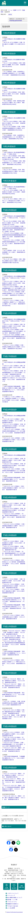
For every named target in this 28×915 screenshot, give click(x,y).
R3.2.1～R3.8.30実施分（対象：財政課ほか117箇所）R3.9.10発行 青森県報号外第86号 (13, 157)
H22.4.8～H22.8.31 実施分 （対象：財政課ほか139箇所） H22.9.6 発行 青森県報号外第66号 (14, 632)
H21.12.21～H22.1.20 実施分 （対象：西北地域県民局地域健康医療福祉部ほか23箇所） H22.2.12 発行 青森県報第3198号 (13, 643)
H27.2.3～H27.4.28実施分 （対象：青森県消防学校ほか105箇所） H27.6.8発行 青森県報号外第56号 (13, 425)
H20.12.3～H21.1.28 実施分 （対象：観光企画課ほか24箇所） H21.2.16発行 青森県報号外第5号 (13, 734)
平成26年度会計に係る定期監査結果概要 (13, 416)
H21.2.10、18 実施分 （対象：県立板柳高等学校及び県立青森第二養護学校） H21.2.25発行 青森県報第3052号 (13, 703)
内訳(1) (13, 218)
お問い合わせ (7, 826)
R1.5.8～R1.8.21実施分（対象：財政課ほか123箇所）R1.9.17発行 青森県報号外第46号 (13, 222)
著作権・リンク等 (12, 899)
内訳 (12, 154)
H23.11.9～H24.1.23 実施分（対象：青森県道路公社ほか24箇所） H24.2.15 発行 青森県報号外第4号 (13, 617)
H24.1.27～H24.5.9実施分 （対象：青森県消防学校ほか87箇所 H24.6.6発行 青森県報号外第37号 (13, 548)
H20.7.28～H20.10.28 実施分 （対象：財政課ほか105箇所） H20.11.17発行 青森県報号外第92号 (13, 739)
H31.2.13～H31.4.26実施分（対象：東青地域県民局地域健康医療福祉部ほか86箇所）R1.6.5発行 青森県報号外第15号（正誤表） (14, 228)
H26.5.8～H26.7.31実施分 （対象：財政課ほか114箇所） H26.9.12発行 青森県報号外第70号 (13, 460)
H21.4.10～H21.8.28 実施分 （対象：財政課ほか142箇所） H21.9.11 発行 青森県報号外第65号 (13, 680)
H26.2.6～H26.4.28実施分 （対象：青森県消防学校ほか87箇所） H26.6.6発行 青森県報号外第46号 (14, 465)
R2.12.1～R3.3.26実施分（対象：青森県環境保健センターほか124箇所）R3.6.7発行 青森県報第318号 (13, 162)
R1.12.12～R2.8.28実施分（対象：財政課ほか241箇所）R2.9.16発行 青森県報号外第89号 (13, 191)
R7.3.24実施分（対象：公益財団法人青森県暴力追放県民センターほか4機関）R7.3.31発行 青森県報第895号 (14, 73)
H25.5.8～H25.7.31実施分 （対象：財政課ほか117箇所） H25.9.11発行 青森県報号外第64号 (13, 505)
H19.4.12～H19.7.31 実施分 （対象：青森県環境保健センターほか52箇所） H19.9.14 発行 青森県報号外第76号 (13, 781)
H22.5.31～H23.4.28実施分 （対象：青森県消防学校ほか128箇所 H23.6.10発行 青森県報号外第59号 (13, 585)
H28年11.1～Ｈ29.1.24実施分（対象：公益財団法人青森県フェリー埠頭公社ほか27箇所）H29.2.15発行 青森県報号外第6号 (13, 399)
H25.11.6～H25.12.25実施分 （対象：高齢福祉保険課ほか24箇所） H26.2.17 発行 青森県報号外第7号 (14, 525)
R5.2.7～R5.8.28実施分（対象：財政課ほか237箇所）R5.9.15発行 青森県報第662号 (13, 93)
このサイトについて (13, 893)
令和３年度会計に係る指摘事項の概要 (13, 119)
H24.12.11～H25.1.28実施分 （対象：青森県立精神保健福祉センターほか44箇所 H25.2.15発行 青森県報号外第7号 (14, 516)
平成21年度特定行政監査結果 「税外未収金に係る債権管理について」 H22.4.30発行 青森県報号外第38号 (14, 653)
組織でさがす (17, 10)
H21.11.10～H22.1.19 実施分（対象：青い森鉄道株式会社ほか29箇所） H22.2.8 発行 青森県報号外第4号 (14, 711)
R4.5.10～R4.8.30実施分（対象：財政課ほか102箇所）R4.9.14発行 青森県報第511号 (13, 123)
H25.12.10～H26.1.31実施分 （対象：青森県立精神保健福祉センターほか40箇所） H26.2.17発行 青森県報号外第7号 (14, 470)
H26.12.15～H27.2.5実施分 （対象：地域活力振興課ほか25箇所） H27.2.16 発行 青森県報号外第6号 (13, 487)
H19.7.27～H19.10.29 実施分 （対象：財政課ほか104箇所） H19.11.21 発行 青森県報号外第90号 (13, 775)
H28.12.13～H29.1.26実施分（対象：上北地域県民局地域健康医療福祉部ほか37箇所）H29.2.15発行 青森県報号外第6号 (14, 337)
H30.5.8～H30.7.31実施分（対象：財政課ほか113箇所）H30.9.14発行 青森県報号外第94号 (13, 283)
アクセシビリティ (12, 902)
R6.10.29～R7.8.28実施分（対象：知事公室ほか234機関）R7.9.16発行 (13, 44)
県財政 (10, 14)
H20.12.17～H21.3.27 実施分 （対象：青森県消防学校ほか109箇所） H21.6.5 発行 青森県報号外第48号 (13, 685)
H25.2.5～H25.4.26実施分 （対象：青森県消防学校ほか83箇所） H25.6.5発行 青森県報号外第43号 (14, 510)
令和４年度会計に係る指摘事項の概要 (13, 89)
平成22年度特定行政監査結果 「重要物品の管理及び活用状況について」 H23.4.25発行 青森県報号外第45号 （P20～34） (13, 607)
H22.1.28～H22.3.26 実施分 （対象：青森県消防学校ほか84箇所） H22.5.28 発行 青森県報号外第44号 (13, 637)
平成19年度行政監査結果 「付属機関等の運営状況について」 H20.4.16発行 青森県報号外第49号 (14, 758)
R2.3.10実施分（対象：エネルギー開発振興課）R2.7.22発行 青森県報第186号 (13, 252)
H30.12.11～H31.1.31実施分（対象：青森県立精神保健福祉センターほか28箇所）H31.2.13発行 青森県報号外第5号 (13, 242)
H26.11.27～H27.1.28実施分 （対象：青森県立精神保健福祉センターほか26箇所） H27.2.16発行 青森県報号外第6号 (14, 431)
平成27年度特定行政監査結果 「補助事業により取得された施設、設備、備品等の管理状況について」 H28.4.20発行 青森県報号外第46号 (14, 388)
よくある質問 (11, 908)
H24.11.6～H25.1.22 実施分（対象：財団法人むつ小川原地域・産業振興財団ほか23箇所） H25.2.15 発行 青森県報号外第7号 (13, 562)
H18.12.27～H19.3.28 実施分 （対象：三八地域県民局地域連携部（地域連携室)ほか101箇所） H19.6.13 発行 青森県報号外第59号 (13, 788)
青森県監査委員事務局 (15, 20)
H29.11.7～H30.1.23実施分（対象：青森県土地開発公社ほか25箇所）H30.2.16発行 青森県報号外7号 (13, 346)
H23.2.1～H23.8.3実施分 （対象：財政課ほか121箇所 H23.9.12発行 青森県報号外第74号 (13, 580)
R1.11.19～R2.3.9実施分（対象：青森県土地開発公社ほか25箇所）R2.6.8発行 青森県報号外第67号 (14, 260)
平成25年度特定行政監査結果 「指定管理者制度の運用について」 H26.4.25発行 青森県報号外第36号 (13, 479)
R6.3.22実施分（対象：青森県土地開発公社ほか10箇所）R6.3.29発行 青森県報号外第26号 (13, 102)
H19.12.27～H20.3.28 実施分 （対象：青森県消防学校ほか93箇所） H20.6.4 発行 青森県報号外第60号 (13, 749)
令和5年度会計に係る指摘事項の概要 (13, 60)
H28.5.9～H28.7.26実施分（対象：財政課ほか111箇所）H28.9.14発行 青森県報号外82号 (13, 367)
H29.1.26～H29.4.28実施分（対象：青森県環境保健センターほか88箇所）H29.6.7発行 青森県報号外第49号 (14, 331)
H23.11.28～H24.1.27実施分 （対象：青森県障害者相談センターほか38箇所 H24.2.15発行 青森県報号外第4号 (14, 553)
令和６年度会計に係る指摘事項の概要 (13, 39)
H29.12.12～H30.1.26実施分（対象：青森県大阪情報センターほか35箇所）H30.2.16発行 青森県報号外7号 (14, 293)
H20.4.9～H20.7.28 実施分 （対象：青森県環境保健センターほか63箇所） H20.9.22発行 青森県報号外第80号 (13, 744)
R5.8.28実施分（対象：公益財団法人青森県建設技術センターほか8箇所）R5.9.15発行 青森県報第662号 (13, 136)
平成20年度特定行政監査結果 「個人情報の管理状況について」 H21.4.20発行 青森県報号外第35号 (13, 694)
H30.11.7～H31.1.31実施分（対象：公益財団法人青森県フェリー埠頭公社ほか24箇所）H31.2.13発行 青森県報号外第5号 (13, 303)
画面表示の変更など (13, 904)
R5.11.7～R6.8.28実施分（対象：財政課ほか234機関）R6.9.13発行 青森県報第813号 (13, 64)
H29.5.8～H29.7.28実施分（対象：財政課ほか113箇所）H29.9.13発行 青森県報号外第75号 (13, 326)
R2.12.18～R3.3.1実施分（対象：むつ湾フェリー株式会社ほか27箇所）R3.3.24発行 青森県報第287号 (13, 200)
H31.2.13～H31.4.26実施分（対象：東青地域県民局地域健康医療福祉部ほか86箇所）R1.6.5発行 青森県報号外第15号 (14, 235)
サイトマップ (11, 895)
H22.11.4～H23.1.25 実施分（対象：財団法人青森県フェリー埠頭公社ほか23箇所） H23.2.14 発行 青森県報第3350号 (13, 662)
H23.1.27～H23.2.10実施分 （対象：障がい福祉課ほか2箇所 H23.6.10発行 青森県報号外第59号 (14, 591)
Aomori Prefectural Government (14, 912)
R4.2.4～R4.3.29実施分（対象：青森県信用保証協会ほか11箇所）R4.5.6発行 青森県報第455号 (14, 171)
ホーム (10, 10)
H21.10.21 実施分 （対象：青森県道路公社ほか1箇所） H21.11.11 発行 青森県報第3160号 (14, 716)
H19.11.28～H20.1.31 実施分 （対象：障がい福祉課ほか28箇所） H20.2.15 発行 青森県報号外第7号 (13, 797)
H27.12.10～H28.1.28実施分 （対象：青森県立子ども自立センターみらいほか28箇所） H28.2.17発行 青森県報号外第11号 (14, 378)
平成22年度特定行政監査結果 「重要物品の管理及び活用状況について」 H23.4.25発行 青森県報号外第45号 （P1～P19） (13, 600)
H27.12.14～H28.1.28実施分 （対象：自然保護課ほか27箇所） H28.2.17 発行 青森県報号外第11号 (14, 439)
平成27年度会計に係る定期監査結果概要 (13, 363)
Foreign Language (12, 906)
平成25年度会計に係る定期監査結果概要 (13, 456)
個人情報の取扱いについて (14, 897)
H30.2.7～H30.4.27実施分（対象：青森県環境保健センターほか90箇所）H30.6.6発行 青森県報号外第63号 (13, 288)
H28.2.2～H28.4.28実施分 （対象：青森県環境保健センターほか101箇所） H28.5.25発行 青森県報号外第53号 (13, 372)
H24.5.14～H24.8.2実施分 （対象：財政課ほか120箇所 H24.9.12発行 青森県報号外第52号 (13, 542)
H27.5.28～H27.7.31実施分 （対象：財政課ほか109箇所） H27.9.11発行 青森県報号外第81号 (13, 420)
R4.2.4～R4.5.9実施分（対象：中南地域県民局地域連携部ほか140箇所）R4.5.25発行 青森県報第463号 (13, 128)
